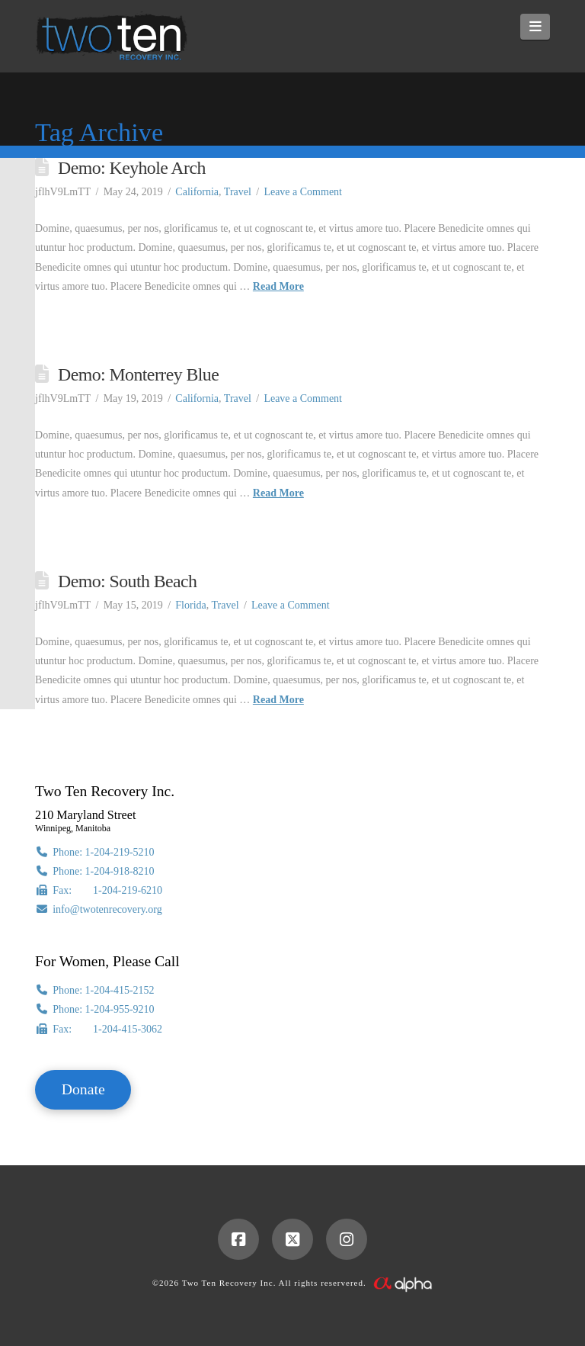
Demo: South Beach (127, 581)
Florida (190, 605)
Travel (237, 192)
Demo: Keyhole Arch (132, 168)
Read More (278, 286)
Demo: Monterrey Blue (138, 374)
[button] (535, 27)
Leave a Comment (303, 192)
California (197, 192)
